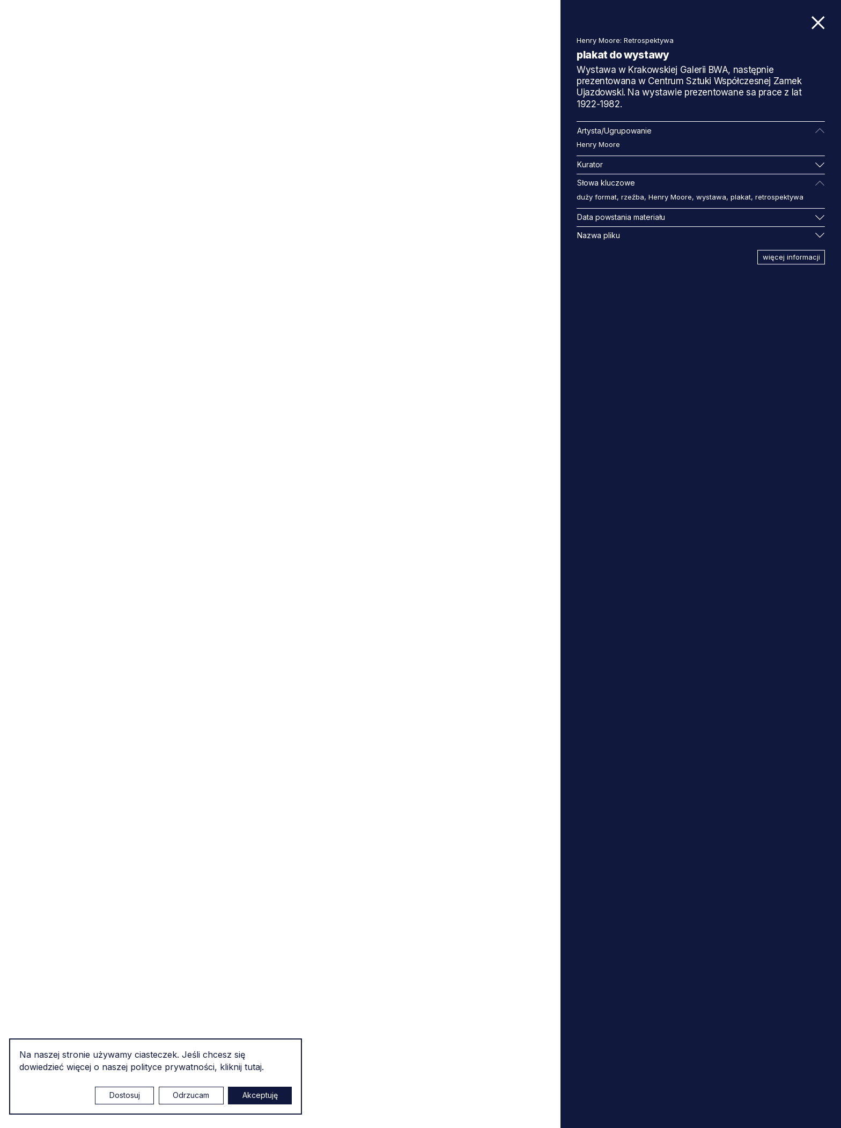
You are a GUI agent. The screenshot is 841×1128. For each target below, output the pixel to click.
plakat (741, 197)
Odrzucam (191, 1095)
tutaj (253, 1066)
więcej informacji (791, 257)
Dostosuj (124, 1095)
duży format (597, 197)
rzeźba (632, 197)
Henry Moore (598, 144)
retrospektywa (779, 197)
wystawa (711, 197)
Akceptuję (260, 1095)
